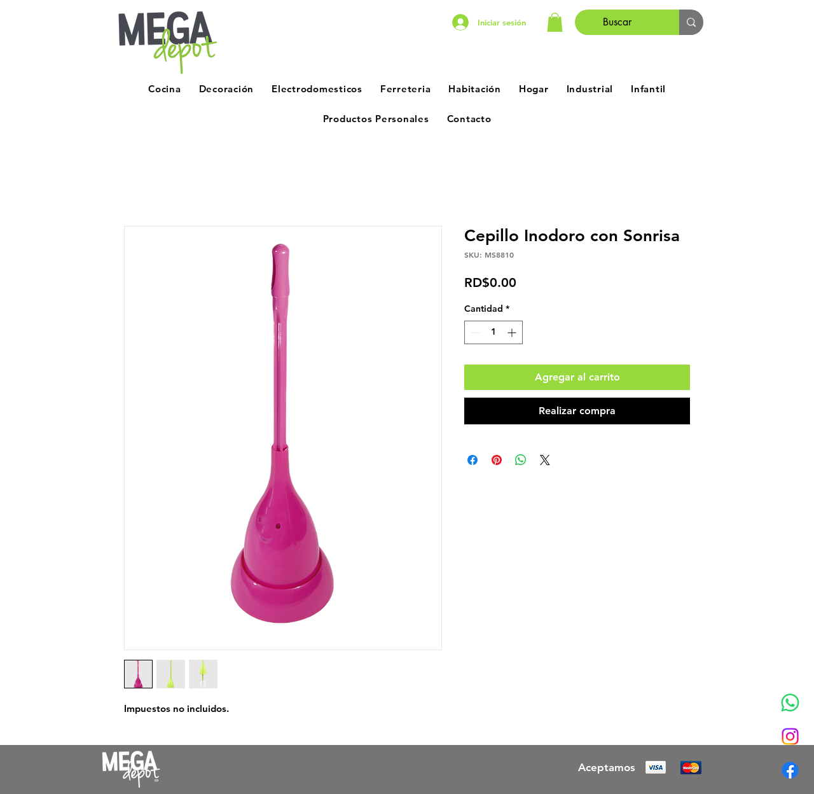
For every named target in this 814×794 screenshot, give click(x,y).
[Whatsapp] (790, 703)
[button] (555, 22)
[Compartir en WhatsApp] (520, 460)
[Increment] (513, 332)
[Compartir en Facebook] (472, 460)
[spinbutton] (493, 332)
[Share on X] (545, 460)
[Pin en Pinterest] (496, 460)
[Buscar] (617, 22)
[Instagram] (790, 736)
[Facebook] (790, 770)
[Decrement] (474, 332)
